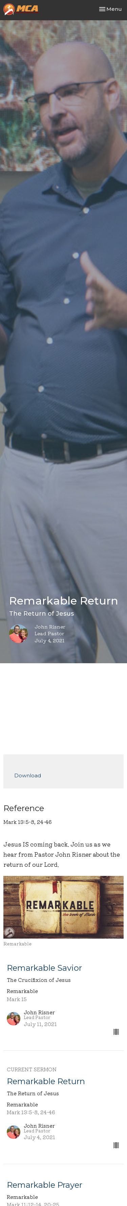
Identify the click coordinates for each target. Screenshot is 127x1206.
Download (27, 775)
